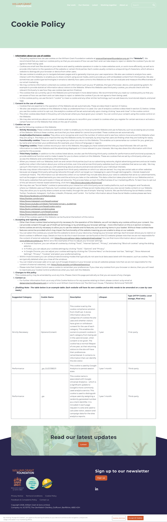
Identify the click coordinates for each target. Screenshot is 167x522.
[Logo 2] (32, 483)
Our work (71, 5)
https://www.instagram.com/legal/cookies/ (39, 201)
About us (124, 5)
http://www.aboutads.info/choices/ (86, 183)
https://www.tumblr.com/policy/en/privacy (39, 214)
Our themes (83, 5)
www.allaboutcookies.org (31, 241)
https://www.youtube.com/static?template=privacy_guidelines (48, 204)
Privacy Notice (17, 496)
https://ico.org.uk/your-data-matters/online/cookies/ (78, 238)
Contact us (44, 500)
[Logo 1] (17, 483)
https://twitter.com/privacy (32, 198)
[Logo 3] (47, 483)
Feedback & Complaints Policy (24, 500)
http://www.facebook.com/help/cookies (37, 196)
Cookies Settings (119, 519)
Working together (109, 5)
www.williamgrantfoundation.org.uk (112, 58)
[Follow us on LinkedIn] (96, 489)
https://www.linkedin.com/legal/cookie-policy (40, 206)
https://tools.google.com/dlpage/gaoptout (70, 264)
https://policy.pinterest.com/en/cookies (37, 209)
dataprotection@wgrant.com (33, 283)
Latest (95, 5)
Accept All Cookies (135, 519)
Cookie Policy (51, 496)
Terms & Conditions (34, 496)
